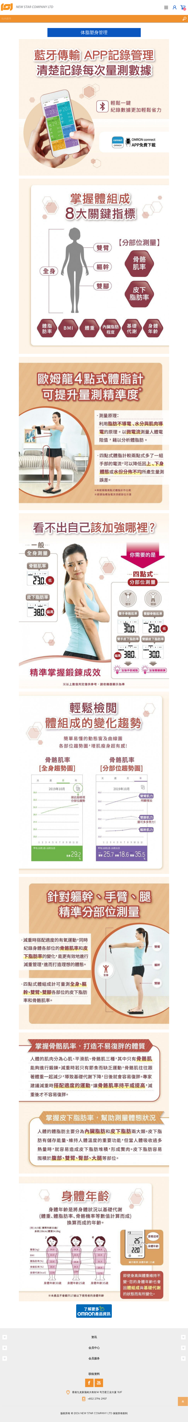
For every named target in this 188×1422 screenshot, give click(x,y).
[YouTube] (99, 1383)
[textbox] (90, 18)
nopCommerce (101, 1414)
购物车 (183, 7)
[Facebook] (89, 1383)
